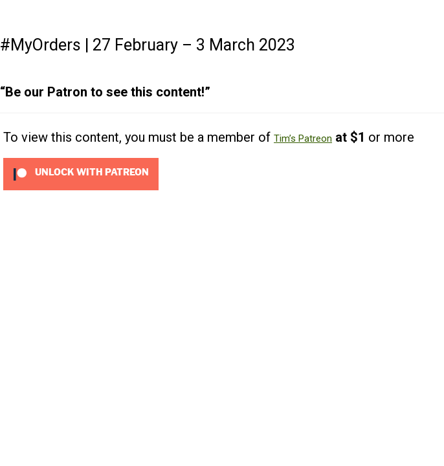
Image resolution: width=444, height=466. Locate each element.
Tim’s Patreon (303, 138)
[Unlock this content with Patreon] (81, 173)
